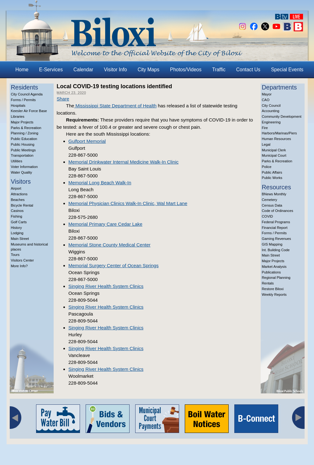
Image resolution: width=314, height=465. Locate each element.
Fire (265, 128)
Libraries (17, 116)
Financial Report (275, 228)
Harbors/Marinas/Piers (279, 133)
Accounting (270, 111)
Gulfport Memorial (87, 141)
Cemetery (269, 200)
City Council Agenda (27, 94)
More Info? (19, 266)
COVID (267, 216)
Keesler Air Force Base (29, 111)
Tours (15, 255)
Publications (271, 272)
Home (22, 69)
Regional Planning (276, 277)
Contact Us (248, 69)
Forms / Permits (23, 100)
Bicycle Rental (22, 205)
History (16, 228)
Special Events (287, 69)
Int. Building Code (276, 250)
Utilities (16, 161)
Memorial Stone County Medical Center (109, 244)
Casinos (17, 211)
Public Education (24, 139)
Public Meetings (23, 150)
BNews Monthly (274, 194)
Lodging (17, 233)
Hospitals (18, 105)
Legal (266, 144)
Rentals (268, 283)
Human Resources (276, 139)
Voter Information (24, 167)
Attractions (19, 194)
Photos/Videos (185, 69)
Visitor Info (115, 69)
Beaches (18, 200)
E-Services (51, 69)
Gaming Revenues (276, 239)
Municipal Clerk (274, 150)
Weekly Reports (274, 294)
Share (63, 98)
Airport (16, 188)
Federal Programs (276, 222)
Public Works (272, 178)
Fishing (16, 216)
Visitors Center (22, 260)
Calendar (83, 69)
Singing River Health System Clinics (105, 286)
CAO (265, 100)
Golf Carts (19, 222)
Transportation (22, 155)
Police (267, 167)
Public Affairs (272, 172)
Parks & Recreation (26, 128)
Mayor (267, 94)
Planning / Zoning (25, 133)
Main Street (20, 239)
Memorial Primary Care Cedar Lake (105, 224)
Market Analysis (274, 266)
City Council (271, 105)
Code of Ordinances (277, 211)
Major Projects (22, 122)
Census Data (272, 205)
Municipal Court (274, 155)
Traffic (218, 69)
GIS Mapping (272, 244)
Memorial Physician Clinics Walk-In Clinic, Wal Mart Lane (127, 203)
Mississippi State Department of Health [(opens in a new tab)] (115, 105)
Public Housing (23, 144)
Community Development (281, 116)
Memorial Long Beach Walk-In (99, 182)
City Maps (148, 69)
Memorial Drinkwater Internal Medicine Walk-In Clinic (123, 162)
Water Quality (21, 172)
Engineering (271, 122)
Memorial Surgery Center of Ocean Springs (113, 265)
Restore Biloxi (273, 289)
